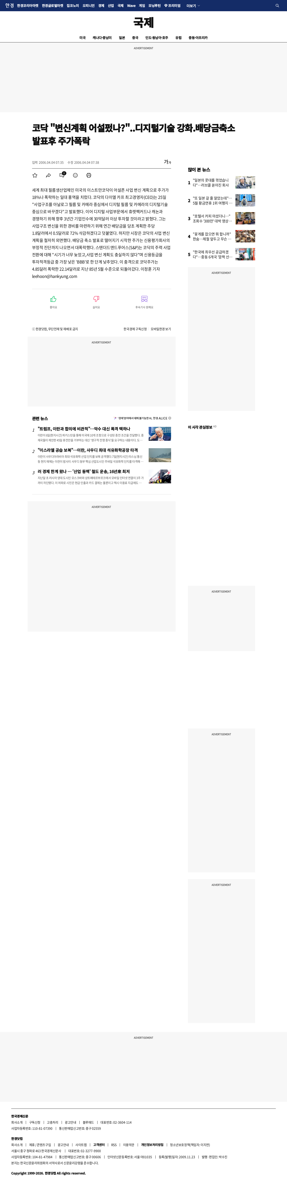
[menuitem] (34, 175)
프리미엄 (174, 5)
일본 (122, 37)
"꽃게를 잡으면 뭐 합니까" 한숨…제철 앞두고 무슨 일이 (212, 238)
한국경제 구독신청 (135, 329)
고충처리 (52, 1122)
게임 (142, 5)
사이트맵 (81, 1144)
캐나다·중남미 (102, 37)
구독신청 (34, 1122)
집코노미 (73, 5)
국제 (120, 5)
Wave (131, 5)
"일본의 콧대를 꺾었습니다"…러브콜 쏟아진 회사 (211, 182)
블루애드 (88, 1122)
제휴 (32, 1144)
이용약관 (128, 1144)
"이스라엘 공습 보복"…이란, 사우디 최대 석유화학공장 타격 (88, 450)
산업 (111, 5)
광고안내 (70, 1122)
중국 (135, 37)
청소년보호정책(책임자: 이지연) (190, 1144)
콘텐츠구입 (44, 1144)
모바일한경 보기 (161, 329)
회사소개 (16, 1122)
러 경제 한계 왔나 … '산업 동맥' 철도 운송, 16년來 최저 (84, 471)
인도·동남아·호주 (156, 37)
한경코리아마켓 (27, 5)
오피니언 (89, 5)
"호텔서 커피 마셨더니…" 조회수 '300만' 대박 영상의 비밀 (212, 220)
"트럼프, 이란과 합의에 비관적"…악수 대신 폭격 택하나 (84, 429)
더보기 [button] (191, 6)
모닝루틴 (154, 5)
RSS (114, 1144)
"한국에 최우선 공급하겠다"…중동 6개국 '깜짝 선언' (211, 256)
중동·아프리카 (198, 37)
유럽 (178, 37)
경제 (101, 5)
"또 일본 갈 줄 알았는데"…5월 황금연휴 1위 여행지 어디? (213, 203)
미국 (82, 37)
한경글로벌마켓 (52, 5)
